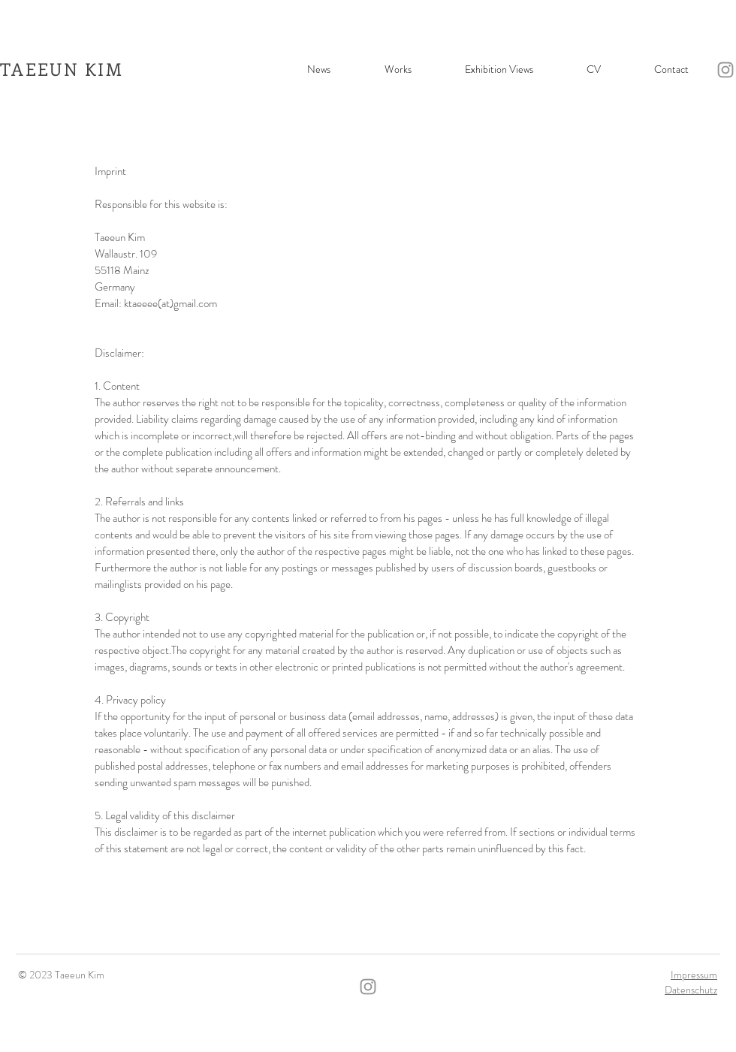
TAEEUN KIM (61, 68)
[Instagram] (725, 69)
